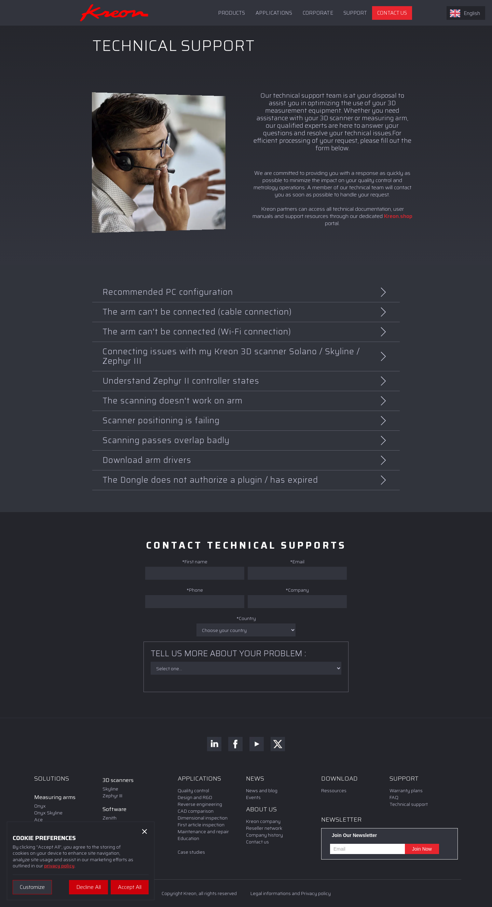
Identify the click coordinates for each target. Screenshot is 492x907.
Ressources (333, 790)
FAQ (394, 797)
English (465, 13)
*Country (246, 618)
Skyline (110, 788)
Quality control (193, 790)
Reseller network (264, 828)
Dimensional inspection (203, 817)
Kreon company (263, 821)
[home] (114, 13)
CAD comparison (196, 811)
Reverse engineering (200, 804)
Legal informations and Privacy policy (290, 893)
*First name (194, 561)
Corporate (318, 13)
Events (253, 797)
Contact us (257, 841)
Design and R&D (195, 797)
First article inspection (201, 824)
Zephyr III (112, 795)
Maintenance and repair (203, 831)
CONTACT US (392, 13)
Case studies (191, 852)
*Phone (195, 590)
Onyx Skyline (48, 812)
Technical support (409, 804)
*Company (297, 590)
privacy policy (59, 865)
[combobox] (466, 13)
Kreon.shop (398, 216)
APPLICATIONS (274, 13)
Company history (264, 835)
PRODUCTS (231, 13)
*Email (297, 561)
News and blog (261, 790)
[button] (355, 13)
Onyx (40, 805)
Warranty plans (406, 790)
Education (188, 838)
